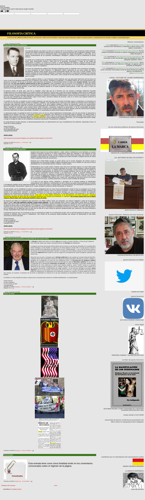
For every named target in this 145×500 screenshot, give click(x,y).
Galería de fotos (9, 293)
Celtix (107, 45)
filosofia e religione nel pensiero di (129, 45)
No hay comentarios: (27, 286)
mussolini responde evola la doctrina (126, 51)
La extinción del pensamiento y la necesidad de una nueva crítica (26, 238)
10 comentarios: (25, 231)
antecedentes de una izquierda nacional (127, 68)
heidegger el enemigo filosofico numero (126, 62)
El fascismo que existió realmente (15, 45)
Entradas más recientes (8, 485)
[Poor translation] (7, 11)
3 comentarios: (25, 142)
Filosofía (11, 143)
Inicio (55, 485)
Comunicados (8, 455)
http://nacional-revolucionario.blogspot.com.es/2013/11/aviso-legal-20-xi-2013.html (28, 138)
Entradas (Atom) (16, 489)
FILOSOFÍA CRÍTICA (21, 33)
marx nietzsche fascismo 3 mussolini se (129, 56)
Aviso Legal (11, 288)
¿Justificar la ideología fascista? (14, 149)
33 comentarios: (26, 481)
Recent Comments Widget (138, 73)
